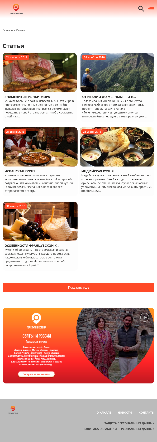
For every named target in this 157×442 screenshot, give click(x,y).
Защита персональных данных (129, 423)
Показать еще (78, 287)
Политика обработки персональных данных (118, 429)
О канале (104, 412)
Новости (125, 412)
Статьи (20, 30)
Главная (8, 30)
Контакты (146, 412)
